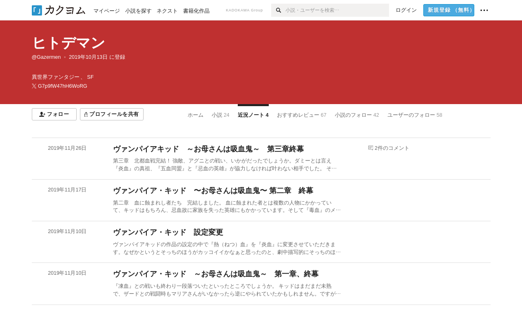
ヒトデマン (68, 43)
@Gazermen (46, 57)
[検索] (278, 10)
